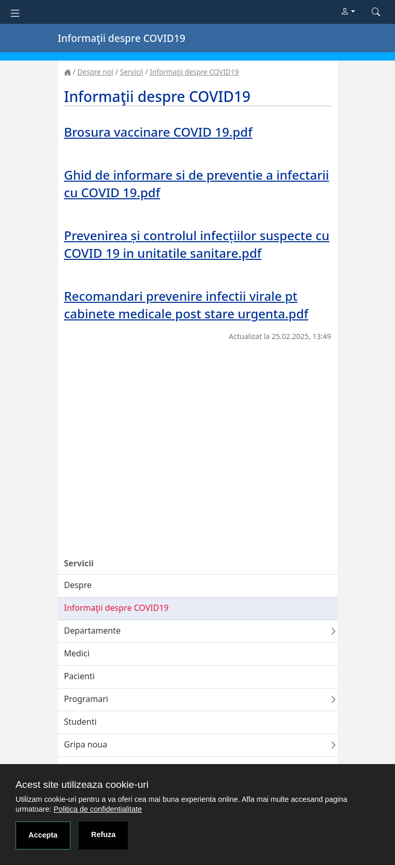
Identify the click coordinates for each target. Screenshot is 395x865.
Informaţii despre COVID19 (194, 72)
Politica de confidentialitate (98, 809)
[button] (347, 12)
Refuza (103, 834)
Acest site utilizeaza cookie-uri (82, 784)
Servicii (131, 72)
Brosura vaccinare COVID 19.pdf (158, 131)
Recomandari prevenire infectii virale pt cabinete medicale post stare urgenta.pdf (186, 304)
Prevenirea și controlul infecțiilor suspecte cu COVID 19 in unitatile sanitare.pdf (197, 244)
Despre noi (95, 72)
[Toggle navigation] (15, 12)
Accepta (42, 835)
